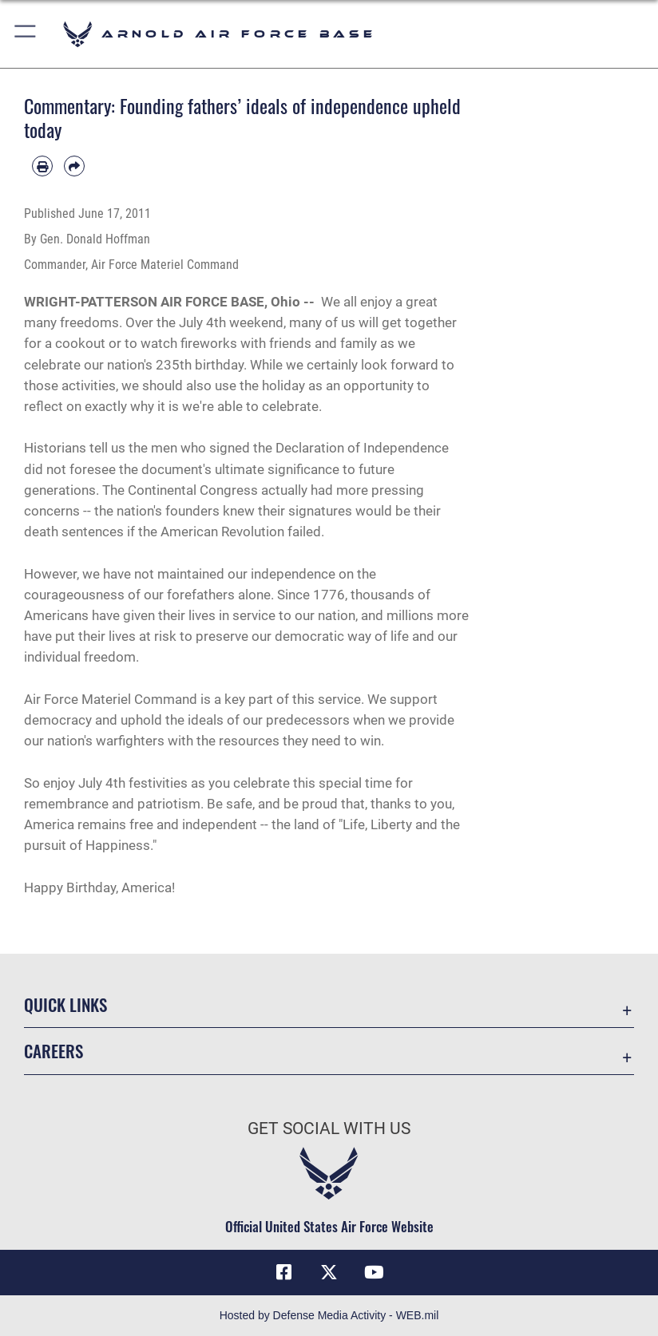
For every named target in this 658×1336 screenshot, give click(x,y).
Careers (53, 1050)
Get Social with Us (329, 1128)
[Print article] (42, 166)
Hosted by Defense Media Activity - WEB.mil (329, 1315)
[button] (26, 34)
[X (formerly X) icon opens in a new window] (329, 1272)
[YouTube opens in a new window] (374, 1272)
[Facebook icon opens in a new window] (284, 1272)
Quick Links (65, 1004)
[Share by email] (74, 166)
